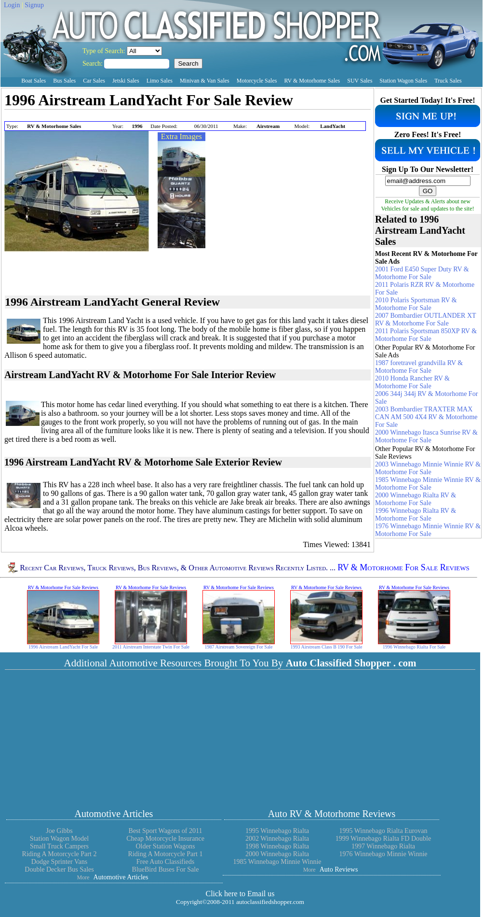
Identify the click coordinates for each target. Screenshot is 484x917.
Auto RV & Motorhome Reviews (332, 813)
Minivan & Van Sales (204, 80)
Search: (93, 63)
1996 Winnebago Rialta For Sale (414, 646)
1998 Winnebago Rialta (277, 846)
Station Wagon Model (59, 838)
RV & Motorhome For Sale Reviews (403, 568)
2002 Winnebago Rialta (277, 838)
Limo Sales (160, 80)
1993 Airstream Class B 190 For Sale (327, 646)
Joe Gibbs (59, 830)
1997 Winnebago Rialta (383, 846)
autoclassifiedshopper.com (270, 901)
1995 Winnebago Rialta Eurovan (383, 830)
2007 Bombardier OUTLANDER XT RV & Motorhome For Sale (425, 319)
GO (428, 191)
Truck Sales (448, 80)
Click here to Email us (239, 893)
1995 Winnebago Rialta (277, 830)
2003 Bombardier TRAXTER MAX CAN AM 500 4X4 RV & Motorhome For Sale (426, 417)
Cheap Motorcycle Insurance (165, 838)
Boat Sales (33, 80)
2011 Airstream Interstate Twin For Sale (150, 646)
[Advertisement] (117, 116)
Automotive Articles (114, 813)
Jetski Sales (125, 80)
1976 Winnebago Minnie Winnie (383, 854)
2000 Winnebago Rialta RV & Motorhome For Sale (415, 499)
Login (12, 5)
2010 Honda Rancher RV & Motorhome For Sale (412, 382)
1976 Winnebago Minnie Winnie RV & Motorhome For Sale (428, 529)
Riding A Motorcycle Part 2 (59, 854)
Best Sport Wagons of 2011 (165, 830)
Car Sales (94, 80)
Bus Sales (64, 80)
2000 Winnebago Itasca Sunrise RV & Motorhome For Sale (426, 436)
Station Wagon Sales (403, 80)
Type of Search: (104, 51)
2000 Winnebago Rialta (277, 854)
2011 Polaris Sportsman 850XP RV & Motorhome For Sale (426, 334)
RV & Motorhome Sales (312, 80)
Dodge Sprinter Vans (59, 861)
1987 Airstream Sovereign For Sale (238, 646)
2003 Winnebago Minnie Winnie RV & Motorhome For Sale (428, 468)
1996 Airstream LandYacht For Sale (63, 646)
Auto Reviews (339, 869)
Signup (34, 5)
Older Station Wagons (165, 846)
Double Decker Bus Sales (59, 869)
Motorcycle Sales (257, 80)
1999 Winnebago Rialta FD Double (383, 838)
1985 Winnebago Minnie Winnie (277, 861)
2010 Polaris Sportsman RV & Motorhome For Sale (416, 303)
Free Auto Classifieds (165, 861)
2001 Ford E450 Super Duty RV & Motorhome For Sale (422, 273)
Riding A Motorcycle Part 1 (165, 854)
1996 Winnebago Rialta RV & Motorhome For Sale (415, 514)
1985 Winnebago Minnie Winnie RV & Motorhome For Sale (428, 483)
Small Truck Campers (59, 846)
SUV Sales (359, 80)
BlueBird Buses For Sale (165, 869)
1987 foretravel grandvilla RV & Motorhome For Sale (419, 366)
